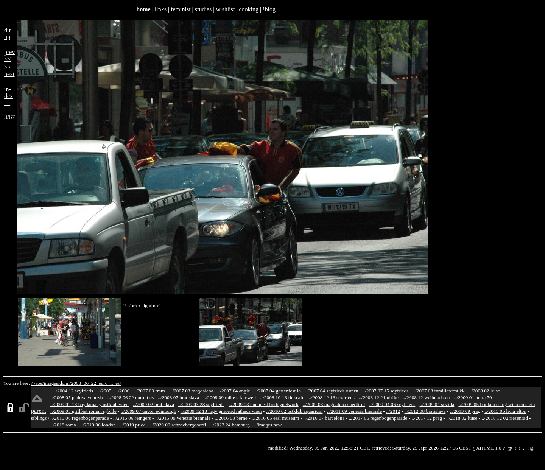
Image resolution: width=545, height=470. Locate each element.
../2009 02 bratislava (153, 404)
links (161, 9)
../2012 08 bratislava (425, 411)
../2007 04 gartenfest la (277, 391)
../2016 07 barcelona (324, 418)
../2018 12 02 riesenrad (504, 418)
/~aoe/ (37, 383)
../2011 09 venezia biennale (354, 411)
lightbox (150, 305)
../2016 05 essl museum (275, 418)
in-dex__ (8, 96)
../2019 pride (133, 425)
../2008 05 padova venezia (76, 397)
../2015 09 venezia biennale (182, 418)
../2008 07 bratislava (178, 397)
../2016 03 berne (231, 418)
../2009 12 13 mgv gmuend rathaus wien (221, 411)
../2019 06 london (98, 425)
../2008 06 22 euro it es (130, 397)
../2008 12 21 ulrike (379, 397)
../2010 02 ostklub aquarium (294, 411)
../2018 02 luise (461, 418)
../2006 (122, 391)
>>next (9, 70)
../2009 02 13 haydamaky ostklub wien (89, 404)
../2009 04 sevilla (436, 404)
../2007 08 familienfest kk (438, 391)
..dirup (7, 30)
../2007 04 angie (234, 391)
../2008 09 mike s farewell (229, 397)
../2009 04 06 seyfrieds (392, 404)
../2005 (104, 391)
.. (524, 448)
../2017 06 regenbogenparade (378, 418)
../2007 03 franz (149, 391)
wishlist (225, 9)
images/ (51, 383)
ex (138, 305)
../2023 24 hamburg (230, 425)
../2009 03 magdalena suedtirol (334, 404)
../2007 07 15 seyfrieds (385, 391)
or (133, 305)
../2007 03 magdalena (191, 391)
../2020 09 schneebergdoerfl (178, 425)
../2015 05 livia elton (505, 411)
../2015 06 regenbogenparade (79, 418)
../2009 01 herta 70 (473, 397)
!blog (269, 9)
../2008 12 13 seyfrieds (331, 397)
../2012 (393, 411)
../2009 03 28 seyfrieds (201, 404)
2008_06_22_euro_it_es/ (96, 383)
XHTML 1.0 (488, 448)
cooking (248, 9)
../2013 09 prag (465, 411)
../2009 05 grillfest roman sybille (83, 411)
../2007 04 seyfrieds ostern (331, 391)
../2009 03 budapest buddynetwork (264, 404)
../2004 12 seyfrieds (73, 391)
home (143, 9)
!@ (531, 448)
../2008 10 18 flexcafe (282, 397)
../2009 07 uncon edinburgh (148, 411)
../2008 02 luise (484, 391)
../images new (268, 425)
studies (203, 9)
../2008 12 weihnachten (426, 397)
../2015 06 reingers (132, 418)
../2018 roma (63, 425)
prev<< (9, 55)
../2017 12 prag (426, 418)
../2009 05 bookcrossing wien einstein (496, 404)
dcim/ (65, 383)
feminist (180, 9)
